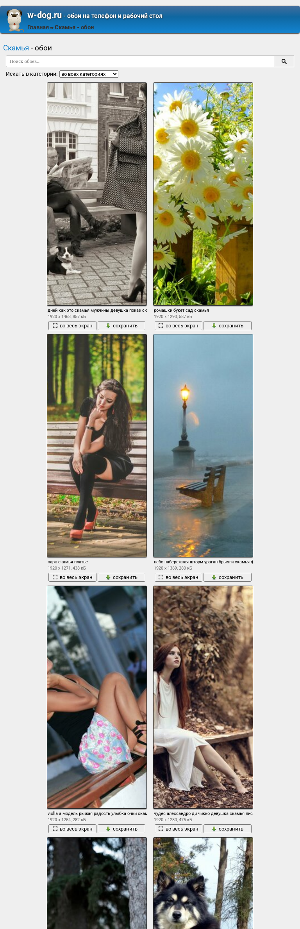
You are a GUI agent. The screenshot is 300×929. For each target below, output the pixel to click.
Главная (38, 27)
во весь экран (72, 326)
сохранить (121, 326)
